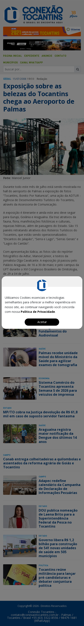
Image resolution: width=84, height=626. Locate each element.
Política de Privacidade (38, 312)
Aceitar (42, 322)
